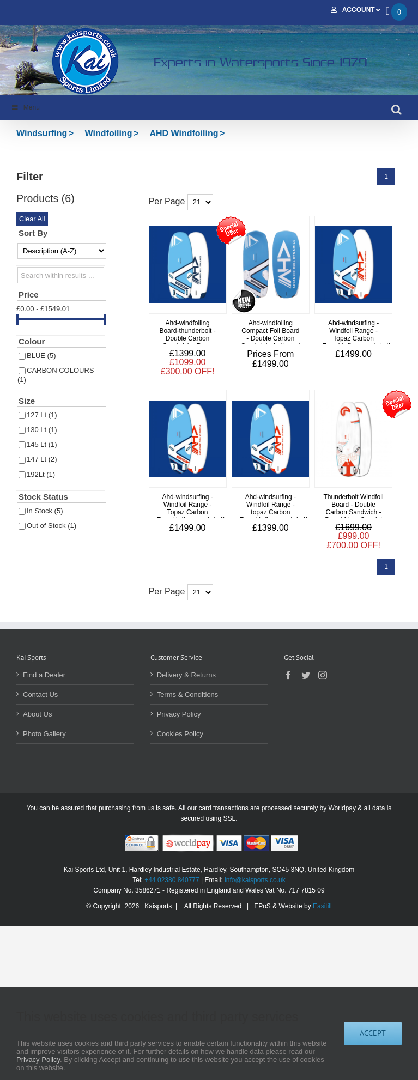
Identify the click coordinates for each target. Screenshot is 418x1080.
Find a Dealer (44, 675)
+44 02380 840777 (171, 880)
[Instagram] (322, 675)
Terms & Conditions (188, 694)
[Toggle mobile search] (396, 110)
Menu (25, 107)
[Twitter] (305, 675)
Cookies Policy (180, 734)
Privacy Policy (179, 714)
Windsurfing (41, 133)
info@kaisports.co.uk (255, 880)
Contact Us (40, 694)
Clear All (32, 219)
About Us (37, 714)
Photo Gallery (44, 734)
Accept (373, 1033)
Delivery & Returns (186, 675)
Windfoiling (108, 133)
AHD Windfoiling (183, 133)
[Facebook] (288, 675)
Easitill (322, 906)
